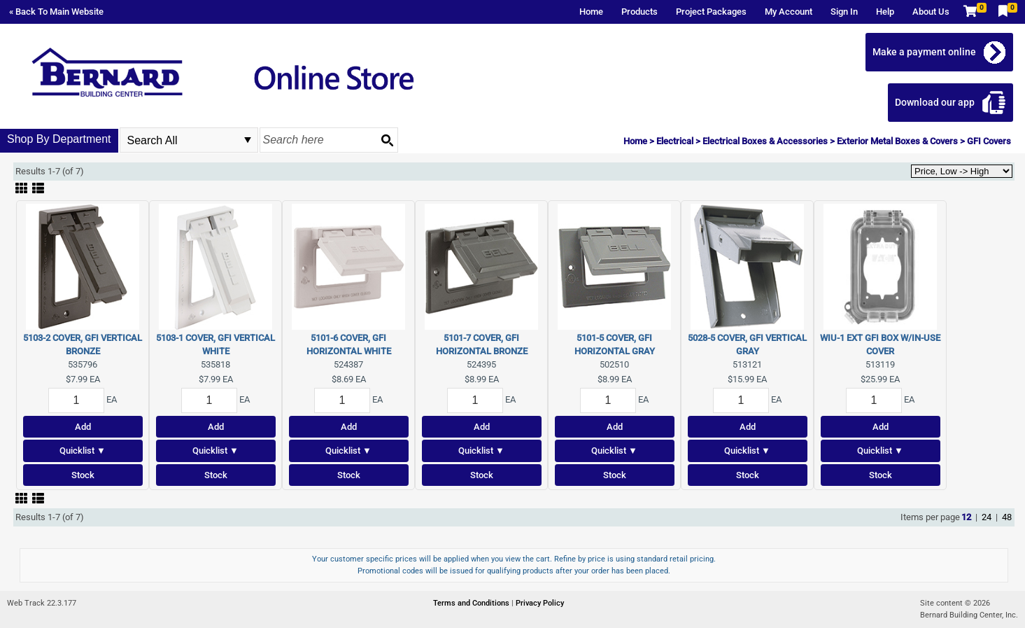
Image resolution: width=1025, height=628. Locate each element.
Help (885, 11)
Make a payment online (924, 51)
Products (639, 11)
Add (83, 426)
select (247, 140)
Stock (82, 475)
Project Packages (711, 11)
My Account (788, 11)
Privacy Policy (540, 603)
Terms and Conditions (472, 603)
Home (591, 11)
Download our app (935, 102)
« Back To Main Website (56, 11)
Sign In (844, 11)
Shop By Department (59, 139)
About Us (930, 11)
